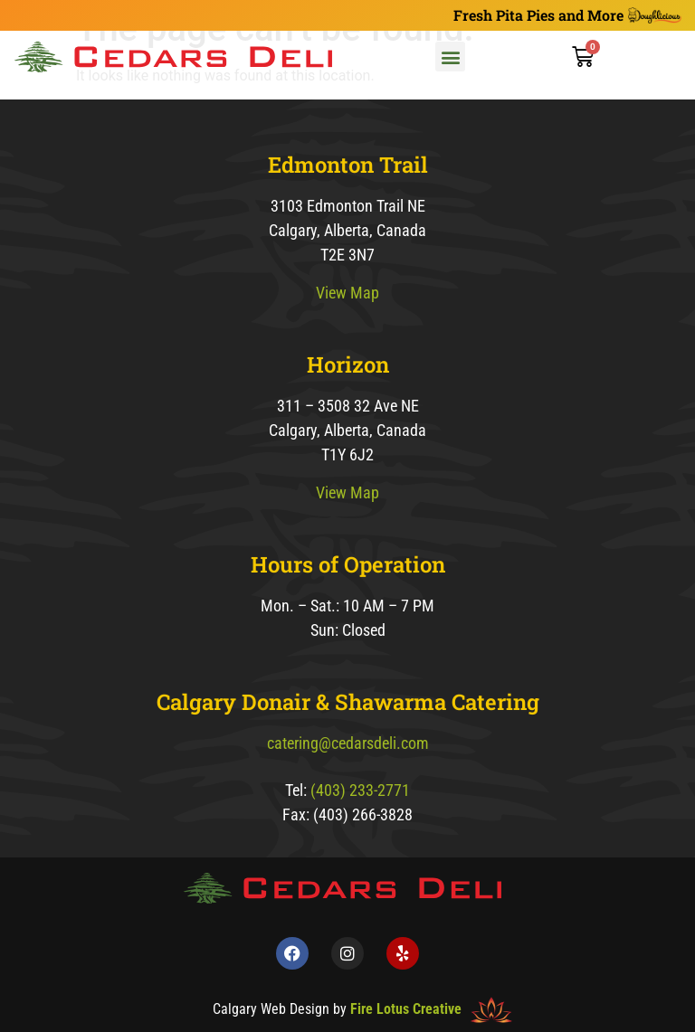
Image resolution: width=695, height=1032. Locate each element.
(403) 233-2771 (360, 790)
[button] (450, 56)
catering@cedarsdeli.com (348, 743)
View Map (347, 292)
